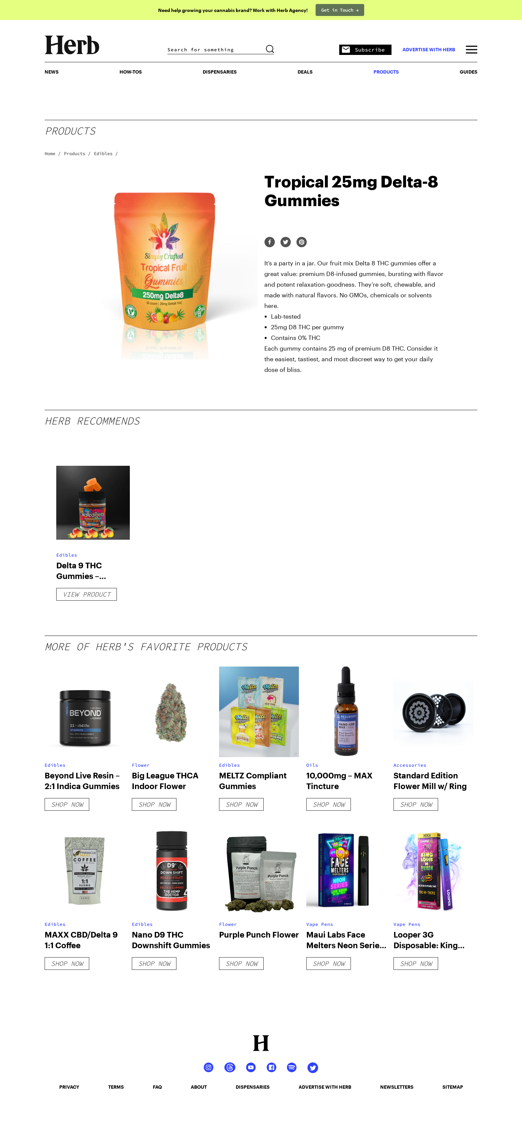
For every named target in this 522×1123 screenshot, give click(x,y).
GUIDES (468, 72)
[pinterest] (301, 242)
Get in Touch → (340, 10)
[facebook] (269, 242)
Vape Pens (319, 924)
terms (116, 1087)
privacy (69, 1087)
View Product (87, 594)
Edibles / (106, 153)
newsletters (396, 1087)
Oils (312, 765)
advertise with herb (428, 49)
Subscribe (363, 50)
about (199, 1087)
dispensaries (253, 1087)
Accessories (409, 765)
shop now (67, 804)
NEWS (52, 72)
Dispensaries (220, 72)
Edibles (66, 555)
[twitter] (285, 242)
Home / (53, 153)
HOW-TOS (131, 72)
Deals (305, 72)
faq (157, 1087)
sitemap (452, 1087)
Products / (77, 153)
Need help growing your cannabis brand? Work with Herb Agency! (233, 10)
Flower (141, 765)
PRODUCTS (386, 72)
